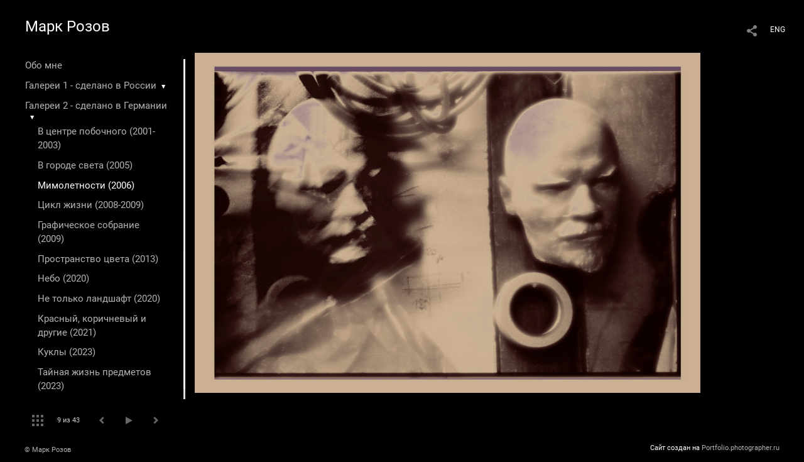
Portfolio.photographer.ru (741, 448)
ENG (777, 29)
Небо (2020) (63, 278)
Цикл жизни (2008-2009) (91, 205)
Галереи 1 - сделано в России (90, 85)
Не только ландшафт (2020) (99, 298)
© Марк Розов (47, 450)
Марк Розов (67, 26)
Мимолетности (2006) (86, 185)
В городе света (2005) (85, 165)
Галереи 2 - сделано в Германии (96, 105)
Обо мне (43, 65)
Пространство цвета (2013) (98, 259)
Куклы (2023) (66, 352)
